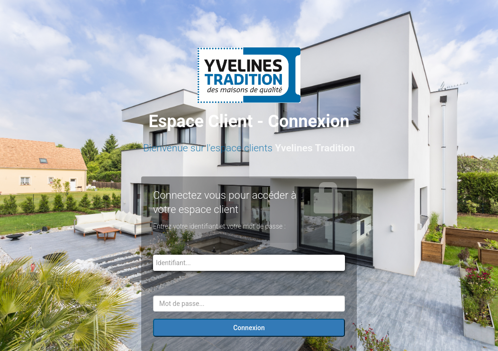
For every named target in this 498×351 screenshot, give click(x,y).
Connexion (249, 328)
